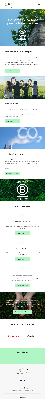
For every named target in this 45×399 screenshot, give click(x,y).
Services (9, 376)
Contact (31, 376)
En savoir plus (9, 71)
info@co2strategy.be (17, 390)
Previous (3, 336)
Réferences (14, 376)
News (20, 376)
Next (41, 336)
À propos (25, 376)
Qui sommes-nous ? (20, 311)
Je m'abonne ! (35, 358)
